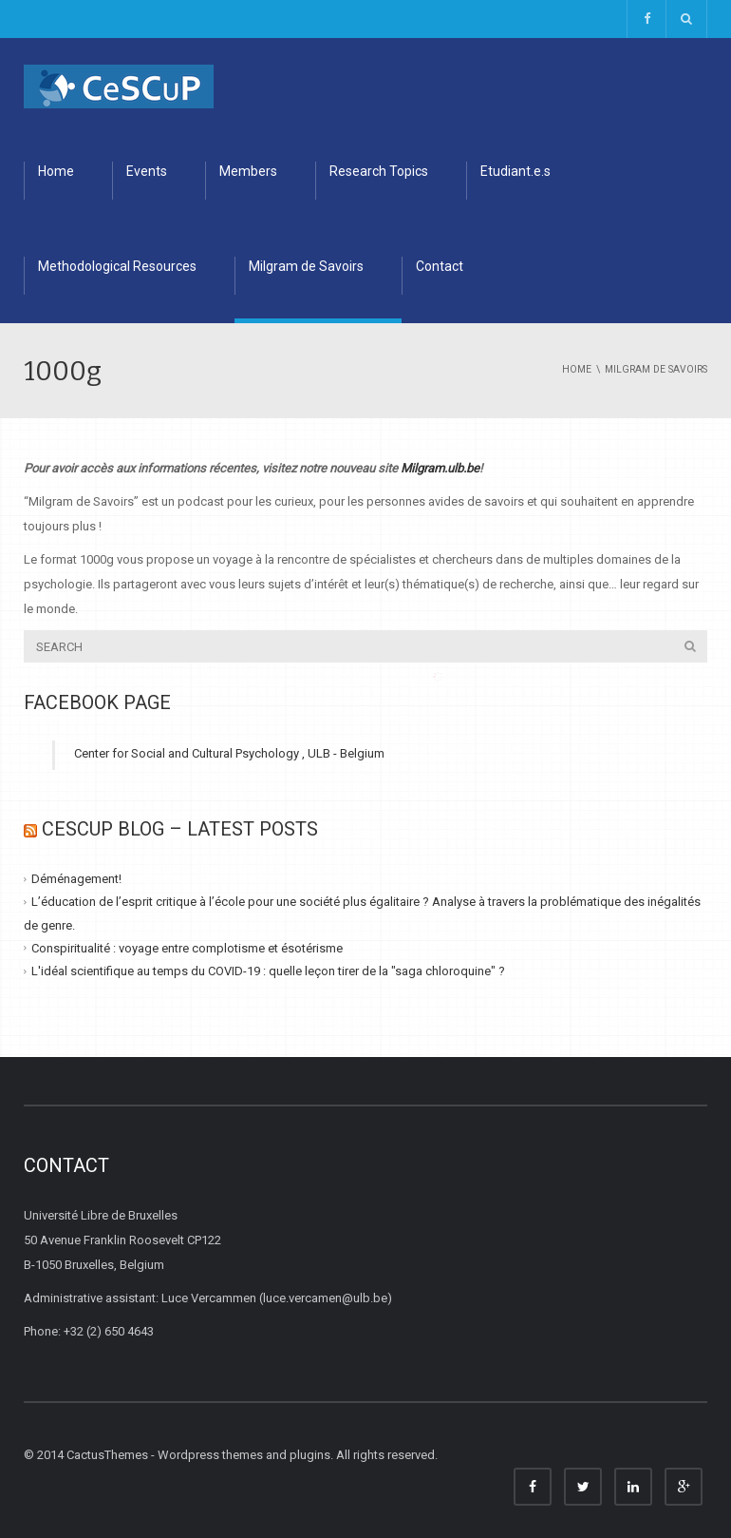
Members (248, 171)
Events (146, 171)
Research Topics (378, 171)
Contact (439, 266)
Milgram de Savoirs (306, 266)
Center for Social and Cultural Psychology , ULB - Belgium (229, 753)
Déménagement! (76, 879)
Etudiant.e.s (515, 171)
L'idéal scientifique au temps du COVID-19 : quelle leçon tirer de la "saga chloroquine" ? (268, 971)
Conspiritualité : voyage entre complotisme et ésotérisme (187, 948)
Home (56, 171)
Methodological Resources (117, 266)
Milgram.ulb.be (440, 468)
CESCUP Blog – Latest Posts (180, 828)
